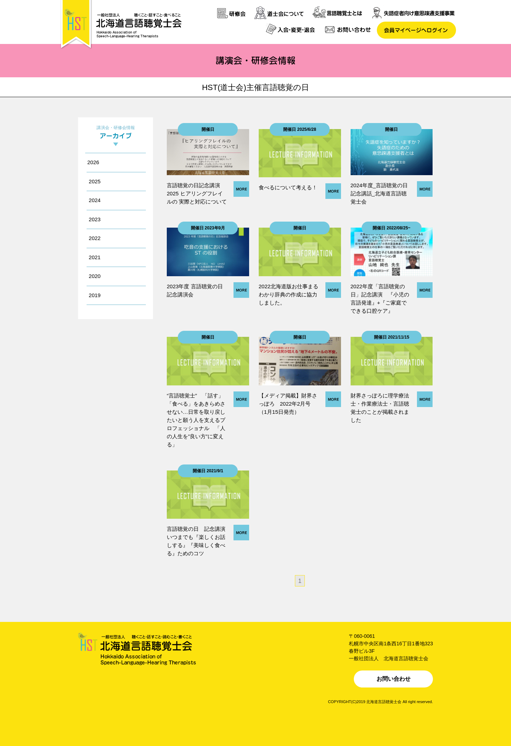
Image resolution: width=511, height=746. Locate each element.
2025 (94, 181)
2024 (94, 200)
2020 (94, 276)
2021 (94, 257)
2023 (94, 219)
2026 (93, 162)
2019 (94, 295)
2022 (94, 238)
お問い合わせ (394, 679)
